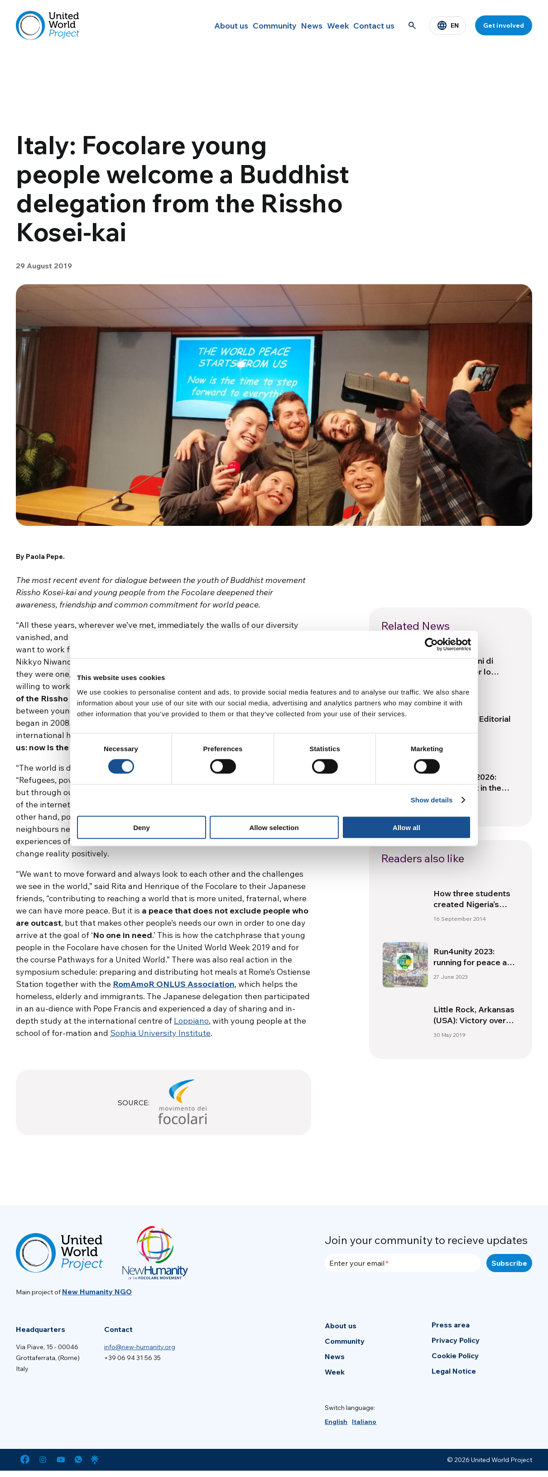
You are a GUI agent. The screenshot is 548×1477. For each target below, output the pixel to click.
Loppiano (191, 1020)
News (291, 25)
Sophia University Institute (160, 1033)
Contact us (370, 25)
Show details (432, 800)
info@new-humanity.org (139, 1347)
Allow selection (273, 827)
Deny (141, 827)
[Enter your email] (402, 1263)
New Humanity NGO (97, 1291)
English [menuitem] (336, 1422)
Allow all (406, 827)
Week (326, 25)
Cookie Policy (455, 1355)
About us (197, 25)
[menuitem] (336, 1422)
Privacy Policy (456, 1340)
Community (246, 25)
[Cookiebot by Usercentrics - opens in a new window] (431, 644)
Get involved (503, 25)
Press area (451, 1324)
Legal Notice (454, 1370)
